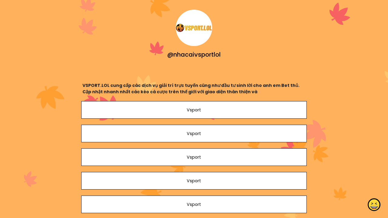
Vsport (194, 110)
